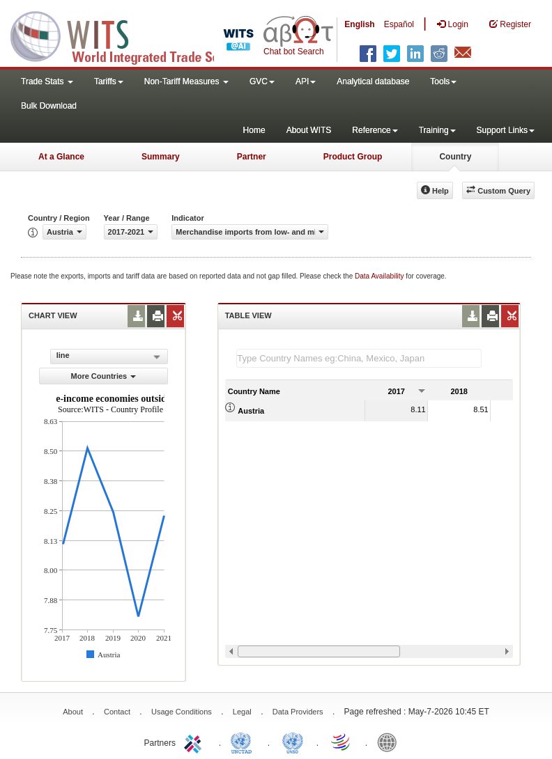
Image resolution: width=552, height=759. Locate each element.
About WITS (309, 130)
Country (455, 157)
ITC (195, 742)
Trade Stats (47, 81)
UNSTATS (293, 742)
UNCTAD (244, 742)
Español (399, 24)
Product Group (353, 157)
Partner (251, 157)
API (306, 81)
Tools (443, 81)
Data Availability (380, 276)
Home (254, 130)
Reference (374, 130)
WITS (139, 35)
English (359, 24)
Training (437, 130)
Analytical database (373, 81)
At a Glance (61, 157)
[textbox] (359, 358)
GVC (262, 81)
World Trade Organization (341, 742)
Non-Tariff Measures (186, 81)
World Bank (390, 742)
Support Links (506, 130)
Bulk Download (49, 106)
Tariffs (108, 81)
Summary (160, 157)
